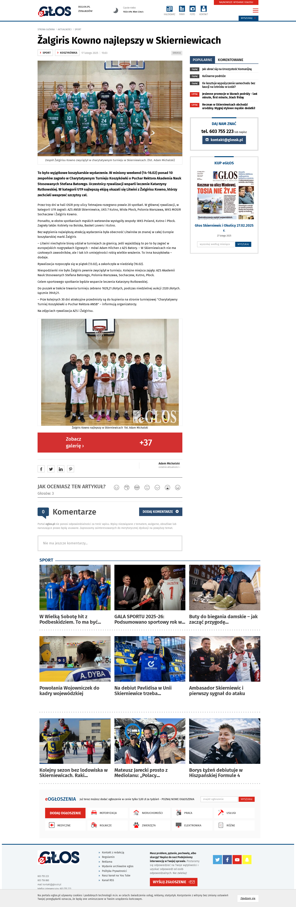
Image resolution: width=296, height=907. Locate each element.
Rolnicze (100, 825)
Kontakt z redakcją (113, 852)
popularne (202, 60)
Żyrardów (85, 11)
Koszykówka (67, 52)
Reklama (107, 861)
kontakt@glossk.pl (224, 140)
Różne (225, 825)
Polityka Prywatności (114, 871)
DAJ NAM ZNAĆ (224, 123)
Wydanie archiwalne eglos (117, 866)
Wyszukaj (248, 18)
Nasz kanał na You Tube (116, 875)
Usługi (226, 812)
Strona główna (46, 29)
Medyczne (59, 825)
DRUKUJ (177, 53)
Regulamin (108, 857)
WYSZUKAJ (243, 244)
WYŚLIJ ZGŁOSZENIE (169, 882)
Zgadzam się (249, 898)
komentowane (230, 60)
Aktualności (65, 29)
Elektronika (187, 825)
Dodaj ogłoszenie (65, 813)
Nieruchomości (147, 812)
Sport (78, 29)
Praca (183, 812)
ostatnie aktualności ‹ (169, 467)
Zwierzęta (144, 825)
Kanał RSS (108, 880)
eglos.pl (84, 6)
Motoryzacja (103, 812)
